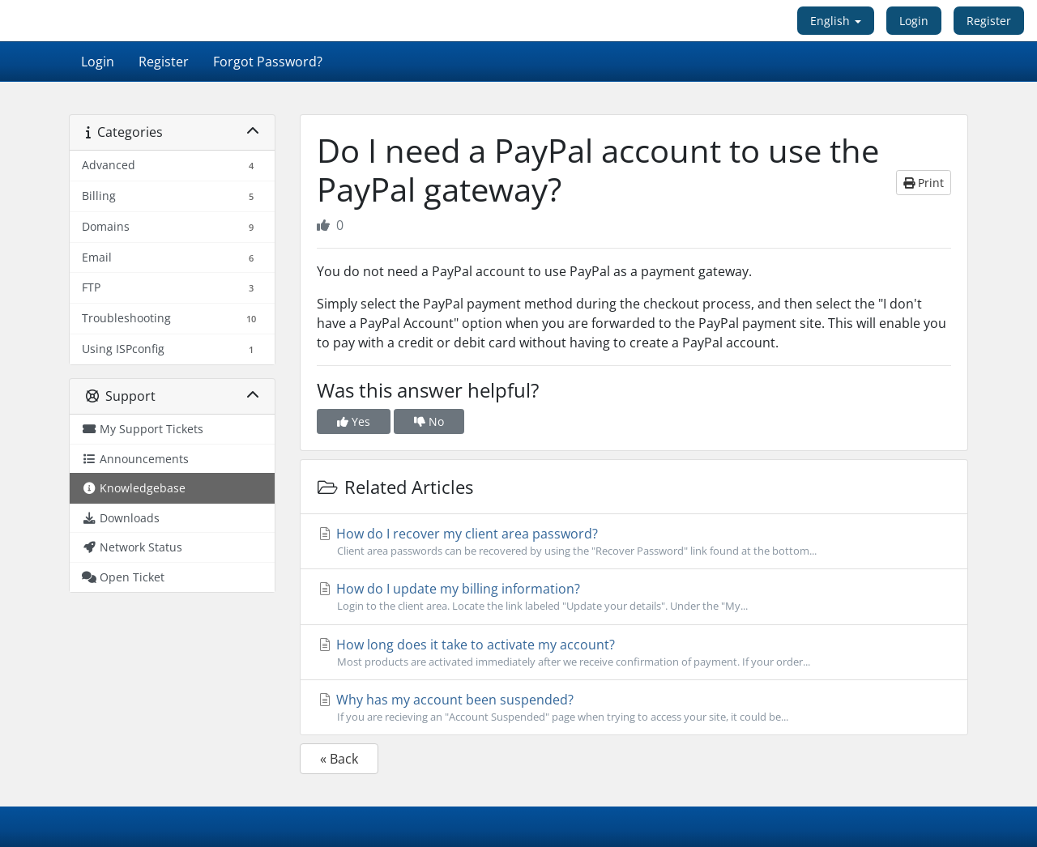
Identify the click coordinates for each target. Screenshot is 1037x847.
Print (923, 182)
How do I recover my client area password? (634, 542)
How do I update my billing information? (634, 597)
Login (913, 20)
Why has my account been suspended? (634, 708)
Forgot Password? (267, 61)
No (429, 421)
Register (989, 20)
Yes (353, 421)
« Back (339, 759)
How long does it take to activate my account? (634, 653)
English (835, 20)
